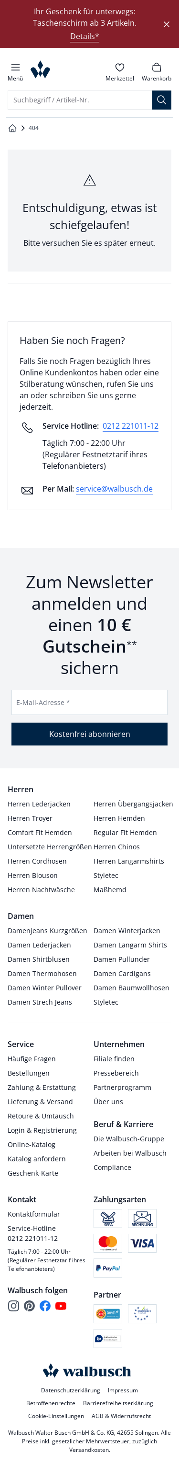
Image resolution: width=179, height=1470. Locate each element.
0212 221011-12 (130, 426)
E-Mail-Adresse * (43, 702)
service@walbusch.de (114, 488)
